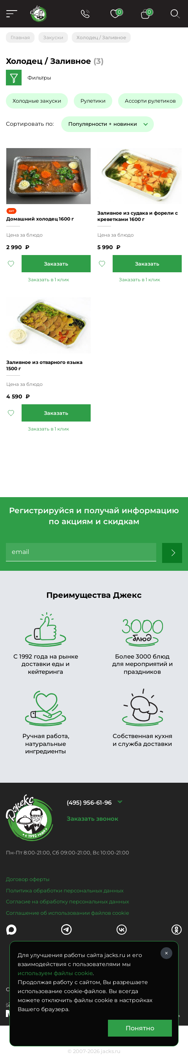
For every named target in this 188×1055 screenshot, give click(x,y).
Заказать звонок (92, 818)
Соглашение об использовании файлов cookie (67, 913)
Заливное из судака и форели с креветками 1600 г (137, 216)
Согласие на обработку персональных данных (67, 901)
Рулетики (93, 101)
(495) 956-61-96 (89, 802)
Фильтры (39, 77)
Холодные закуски (37, 101)
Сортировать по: (30, 123)
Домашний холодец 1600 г (40, 219)
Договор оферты (27, 879)
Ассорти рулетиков (150, 101)
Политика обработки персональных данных (65, 890)
